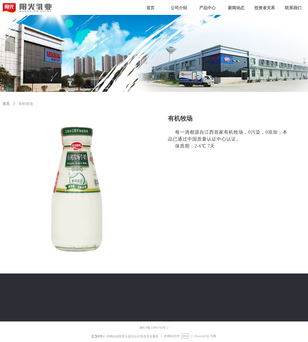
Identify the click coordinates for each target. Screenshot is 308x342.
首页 (6, 104)
